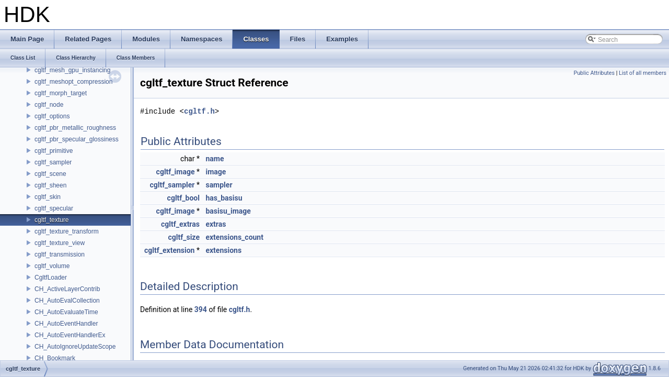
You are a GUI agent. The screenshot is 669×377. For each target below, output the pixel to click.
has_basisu (223, 198)
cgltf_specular (53, 208)
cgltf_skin (47, 197)
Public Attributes (594, 73)
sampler (218, 185)
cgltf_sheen (50, 185)
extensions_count (234, 237)
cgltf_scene (50, 174)
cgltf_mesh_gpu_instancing (72, 70)
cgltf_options (52, 116)
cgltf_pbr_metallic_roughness (75, 127)
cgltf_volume (52, 266)
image (215, 172)
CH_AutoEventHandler (66, 323)
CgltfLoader (50, 277)
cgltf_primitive (53, 150)
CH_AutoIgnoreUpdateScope (75, 346)
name (214, 158)
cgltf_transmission (59, 254)
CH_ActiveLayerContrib (67, 289)
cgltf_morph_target (60, 93)
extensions (223, 250)
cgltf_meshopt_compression (73, 81)
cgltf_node (48, 104)
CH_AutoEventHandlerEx (69, 335)
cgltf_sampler (53, 162)
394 (200, 309)
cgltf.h (199, 111)
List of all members (642, 73)
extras (215, 224)
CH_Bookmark (54, 358)
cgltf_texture (51, 220)
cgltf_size (184, 237)
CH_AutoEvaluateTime (66, 312)
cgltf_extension (169, 250)
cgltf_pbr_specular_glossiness (76, 139)
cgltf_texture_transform (66, 231)
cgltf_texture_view (59, 243)
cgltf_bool (183, 198)
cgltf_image (175, 172)
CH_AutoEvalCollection (67, 300)
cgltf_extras (180, 224)
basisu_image (227, 211)
